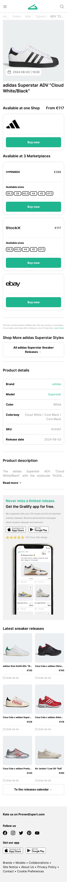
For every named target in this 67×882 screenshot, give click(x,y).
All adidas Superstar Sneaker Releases (33, 350)
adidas (29, 16)
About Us (27, 867)
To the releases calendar (33, 790)
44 (33, 193)
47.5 (49, 193)
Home (7, 16)
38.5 (9, 193)
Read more (13, 483)
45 (41, 193)
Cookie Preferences (30, 871)
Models (20, 862)
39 (17, 193)
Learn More (59, 328)
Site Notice (10, 867)
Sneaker (18, 16)
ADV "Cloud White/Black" (57, 16)
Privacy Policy (46, 867)
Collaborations (39, 862)
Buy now (34, 142)
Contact (8, 871)
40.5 (25, 193)
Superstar (42, 16)
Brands (7, 862)
